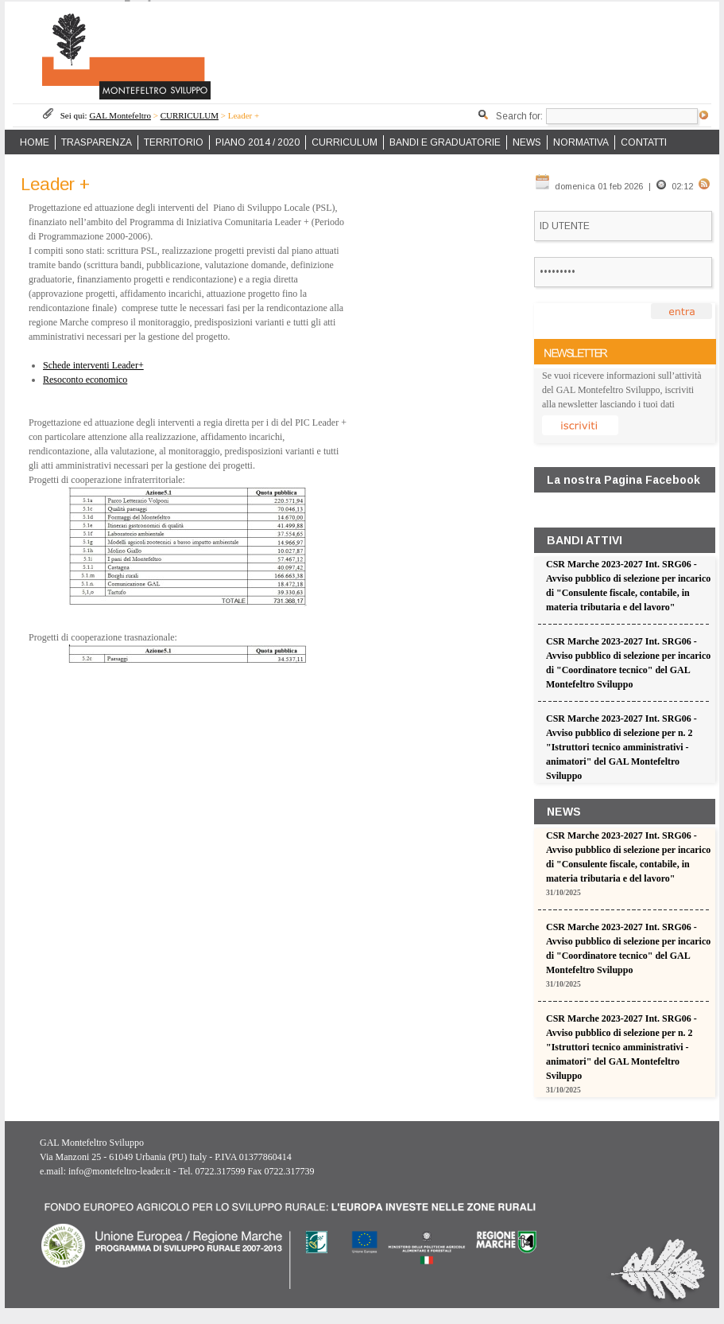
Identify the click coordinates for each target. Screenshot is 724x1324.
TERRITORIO (173, 142)
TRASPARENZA (96, 142)
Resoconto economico (85, 379)
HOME (34, 142)
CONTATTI (644, 142)
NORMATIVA (581, 142)
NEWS (527, 142)
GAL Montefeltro (120, 115)
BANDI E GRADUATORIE (445, 142)
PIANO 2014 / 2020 (257, 142)
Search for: (519, 116)
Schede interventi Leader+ (93, 365)
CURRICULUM (190, 115)
